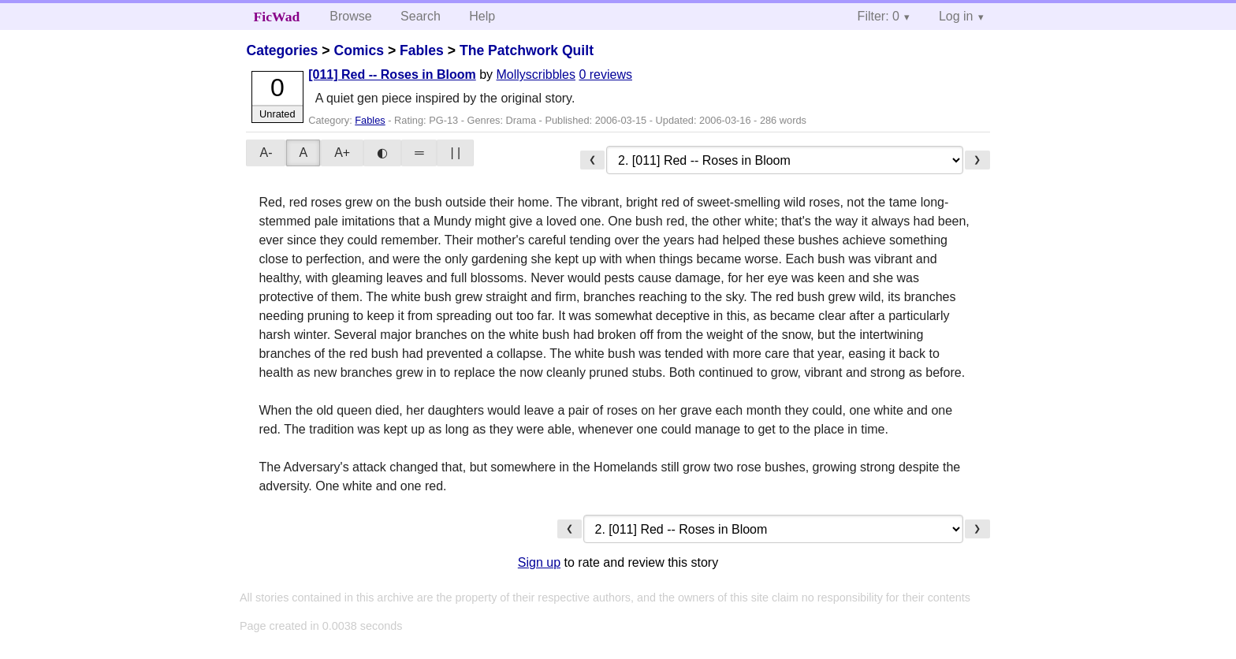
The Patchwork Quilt (527, 50)
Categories (282, 50)
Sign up (539, 562)
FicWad (277, 16)
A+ (342, 152)
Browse (350, 16)
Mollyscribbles (536, 74)
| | (455, 152)
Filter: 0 (878, 16)
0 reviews (605, 74)
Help (482, 16)
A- (265, 152)
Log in (956, 16)
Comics (358, 50)
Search (420, 16)
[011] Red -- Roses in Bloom (391, 74)
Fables (422, 50)
